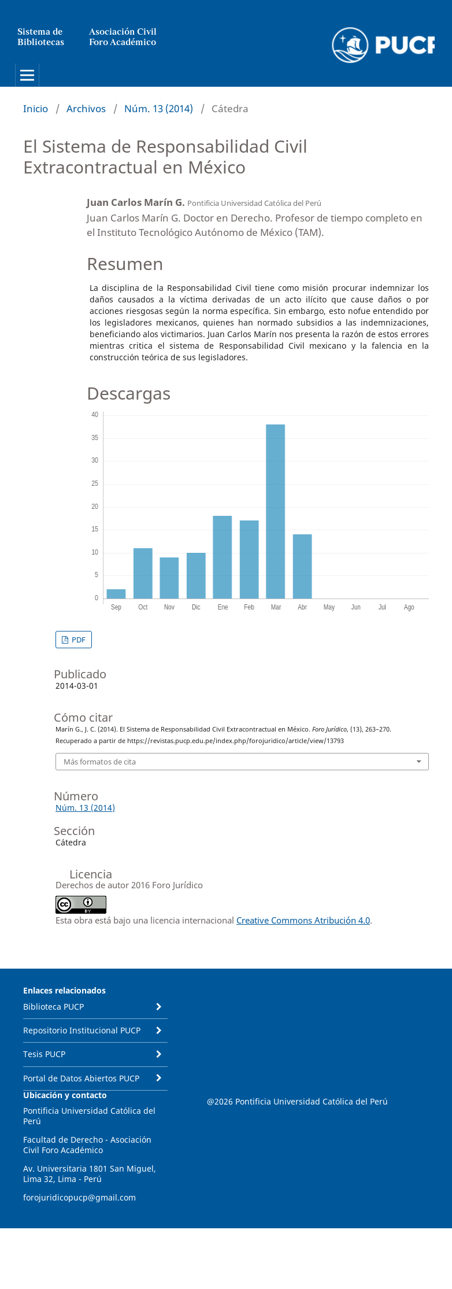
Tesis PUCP (44, 1053)
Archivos (86, 108)
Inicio (35, 108)
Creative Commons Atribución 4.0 (303, 920)
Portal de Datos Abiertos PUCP (81, 1078)
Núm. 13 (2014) (158, 108)
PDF (78, 639)
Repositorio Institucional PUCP (81, 1030)
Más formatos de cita (100, 761)
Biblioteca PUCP (53, 1006)
